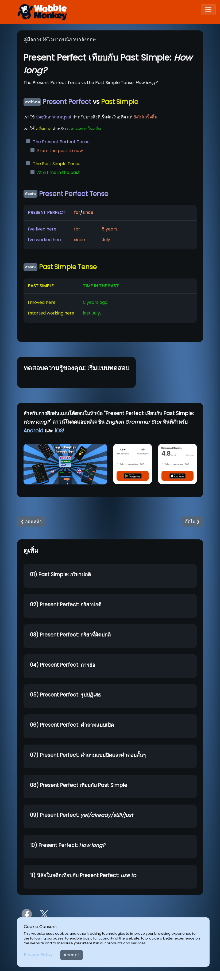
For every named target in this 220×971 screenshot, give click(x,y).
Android (33, 430)
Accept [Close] (71, 955)
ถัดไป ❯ (192, 521)
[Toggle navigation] (208, 9)
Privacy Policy (38, 955)
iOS (59, 430)
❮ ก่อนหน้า (31, 521)
